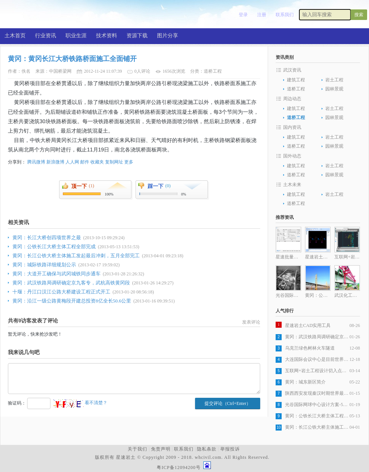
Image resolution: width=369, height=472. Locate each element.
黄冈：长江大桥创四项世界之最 (46, 237)
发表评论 (251, 322)
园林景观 (334, 89)
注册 (261, 14)
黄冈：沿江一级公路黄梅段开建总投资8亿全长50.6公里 (71, 301)
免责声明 (161, 449)
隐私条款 (207, 449)
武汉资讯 (292, 70)
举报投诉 (230, 449)
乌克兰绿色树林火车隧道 (310, 348)
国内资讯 (292, 127)
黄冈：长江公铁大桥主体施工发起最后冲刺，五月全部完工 (76, 255)
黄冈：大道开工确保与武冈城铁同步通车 (56, 273)
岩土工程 (334, 79)
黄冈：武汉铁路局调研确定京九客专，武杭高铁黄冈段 (71, 283)
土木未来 (292, 184)
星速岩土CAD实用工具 (308, 325)
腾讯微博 (36, 162)
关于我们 (137, 449)
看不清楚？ (80, 402)
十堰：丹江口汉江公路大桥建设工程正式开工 (61, 292)
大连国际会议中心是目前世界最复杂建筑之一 (317, 359)
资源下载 (137, 35)
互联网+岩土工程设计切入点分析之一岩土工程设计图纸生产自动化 (317, 370)
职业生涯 (76, 35)
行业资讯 (45, 35)
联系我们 (285, 14)
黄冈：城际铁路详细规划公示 (44, 264)
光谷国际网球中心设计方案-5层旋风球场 (317, 404)
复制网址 (114, 162)
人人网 (72, 162)
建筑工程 (296, 79)
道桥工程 (296, 89)
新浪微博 (55, 162)
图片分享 (167, 35)
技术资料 (106, 35)
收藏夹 (97, 162)
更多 (128, 162)
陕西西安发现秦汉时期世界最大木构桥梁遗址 (317, 393)
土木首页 (15, 35)
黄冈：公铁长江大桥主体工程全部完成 (54, 246)
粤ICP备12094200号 (179, 467)
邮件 (84, 162)
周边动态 (292, 98)
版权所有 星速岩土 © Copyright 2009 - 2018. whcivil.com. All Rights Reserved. (183, 457)
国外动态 (292, 156)
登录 (243, 14)
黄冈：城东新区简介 (305, 382)
